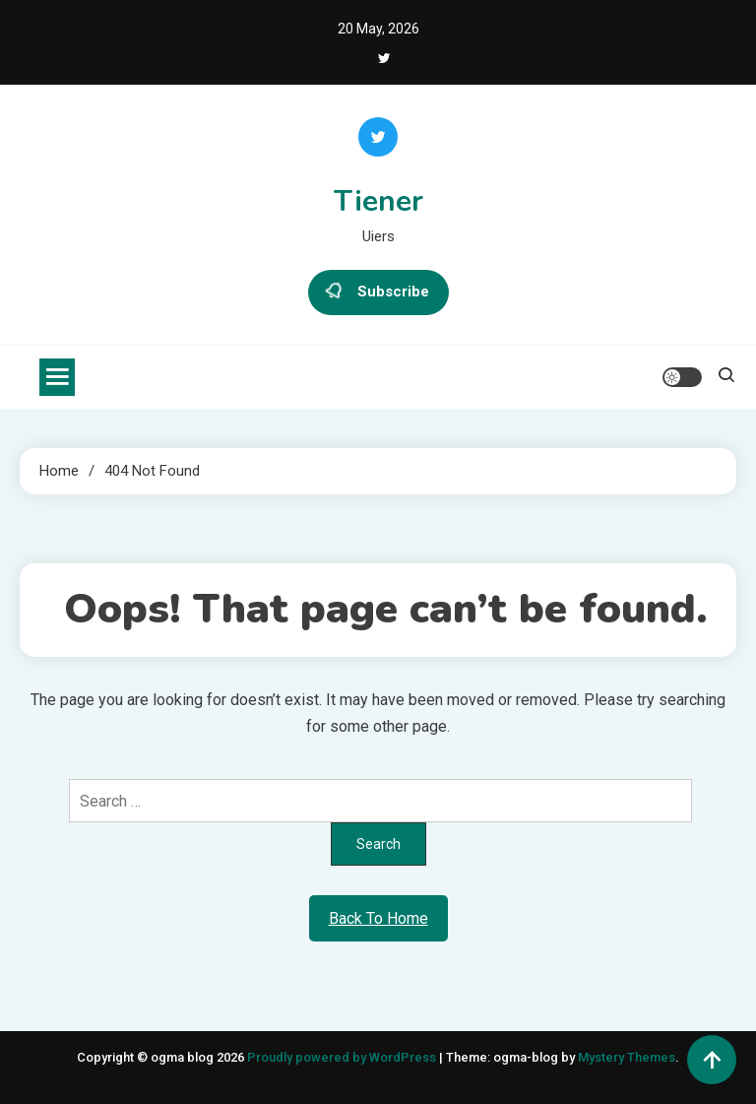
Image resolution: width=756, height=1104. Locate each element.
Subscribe (378, 292)
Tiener (378, 201)
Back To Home (378, 918)
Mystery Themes (626, 1057)
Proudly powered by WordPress (343, 1057)
